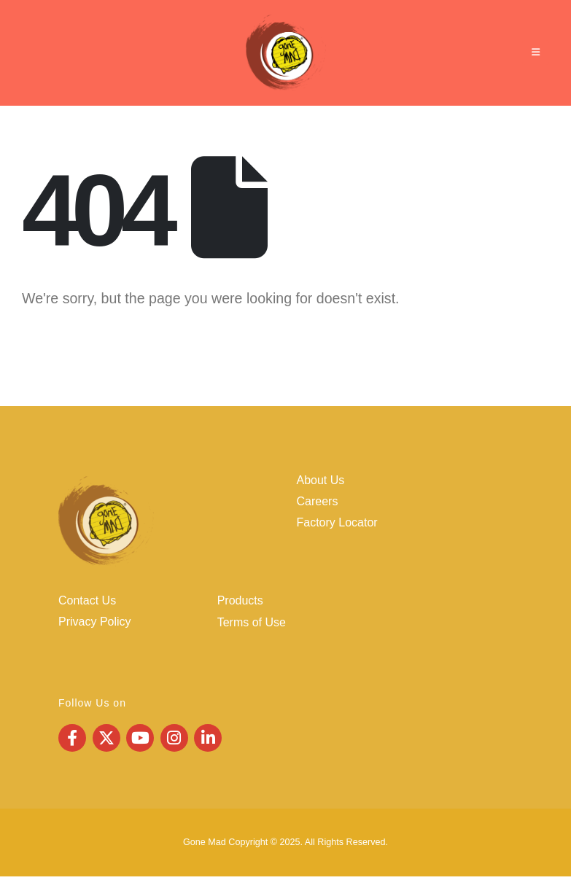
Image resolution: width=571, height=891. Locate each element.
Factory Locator (337, 522)
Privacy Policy (94, 621)
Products (240, 600)
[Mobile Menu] (535, 52)
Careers (317, 501)
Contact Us (87, 600)
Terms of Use (251, 622)
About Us (321, 480)
